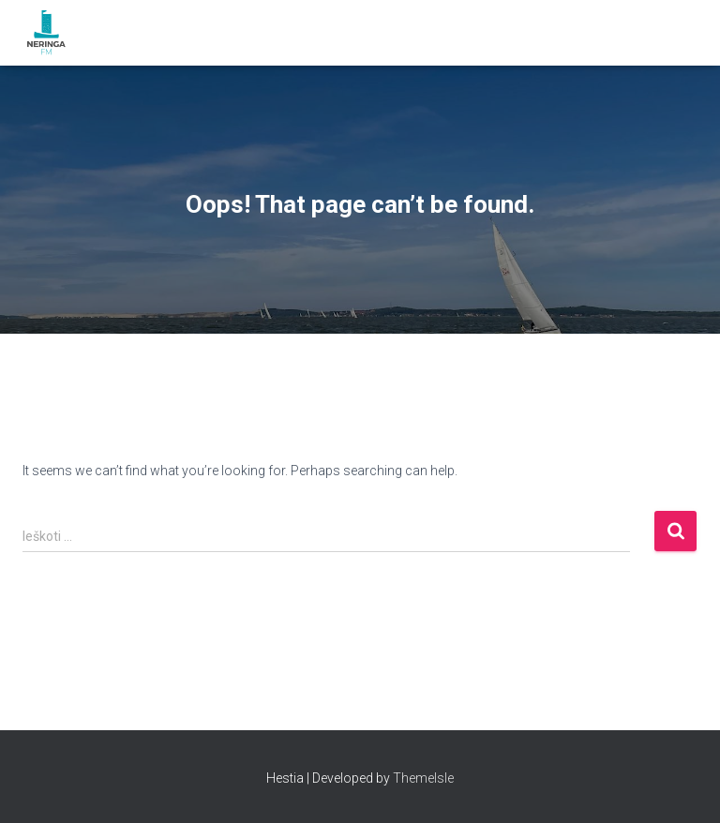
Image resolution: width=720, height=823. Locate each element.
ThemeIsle (423, 778)
